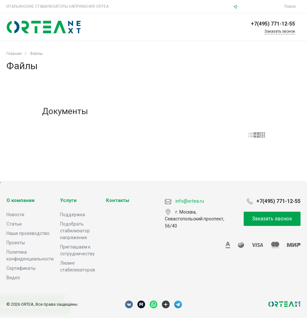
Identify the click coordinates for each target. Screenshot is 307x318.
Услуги (68, 200)
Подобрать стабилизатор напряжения (75, 230)
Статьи (14, 224)
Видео (13, 277)
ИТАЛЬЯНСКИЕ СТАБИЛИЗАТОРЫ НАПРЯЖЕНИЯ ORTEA (57, 6)
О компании (20, 200)
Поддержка (72, 214)
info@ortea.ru (261, 6)
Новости (15, 214)
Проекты (15, 242)
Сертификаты (21, 268)
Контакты (117, 200)
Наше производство (27, 233)
